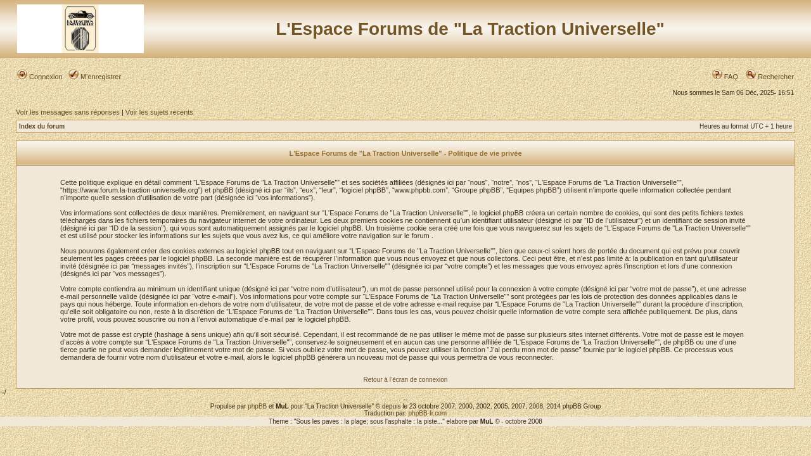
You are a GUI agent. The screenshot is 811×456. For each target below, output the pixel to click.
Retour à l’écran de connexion (406, 379)
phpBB (257, 406)
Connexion (40, 76)
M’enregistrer (94, 76)
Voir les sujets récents (159, 112)
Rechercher (770, 76)
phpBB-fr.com (428, 413)
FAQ (725, 76)
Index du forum (42, 126)
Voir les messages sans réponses (68, 112)
